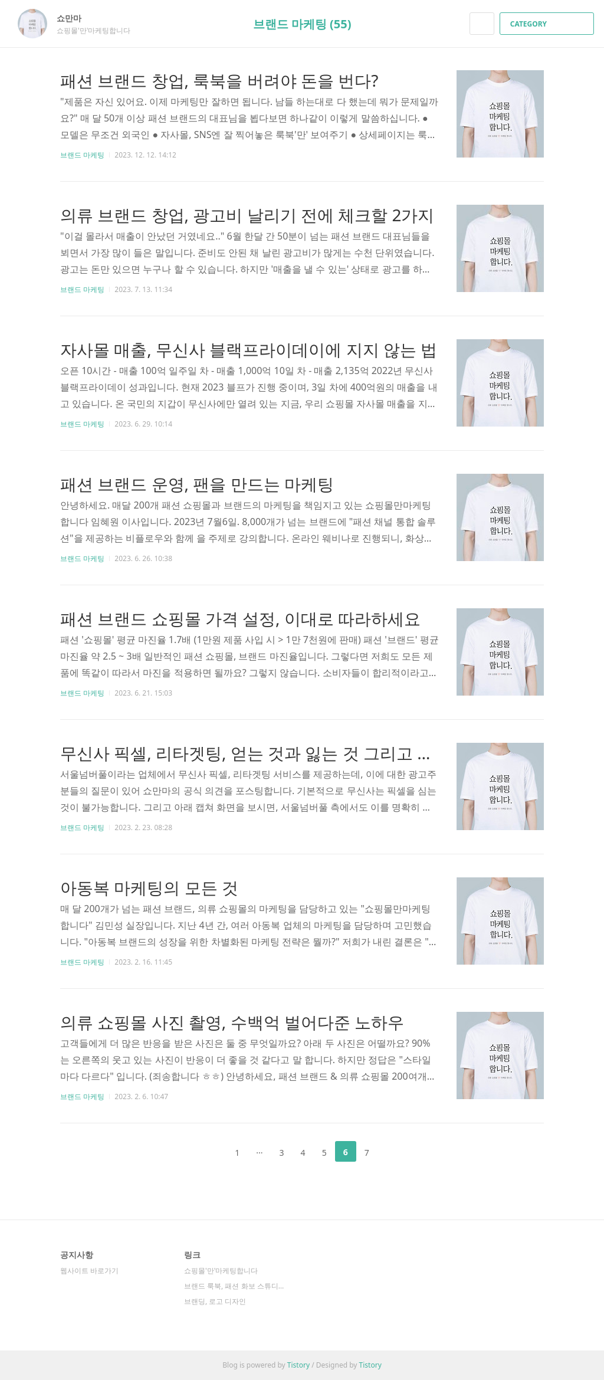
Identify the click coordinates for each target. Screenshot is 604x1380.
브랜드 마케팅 (82, 155)
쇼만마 (75, 18)
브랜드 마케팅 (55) (302, 24)
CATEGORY (548, 24)
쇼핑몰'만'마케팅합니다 (221, 1271)
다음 (396, 1152)
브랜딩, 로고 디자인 (215, 1301)
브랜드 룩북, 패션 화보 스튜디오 (234, 1286)
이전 (208, 1152)
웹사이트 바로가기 (89, 1271)
